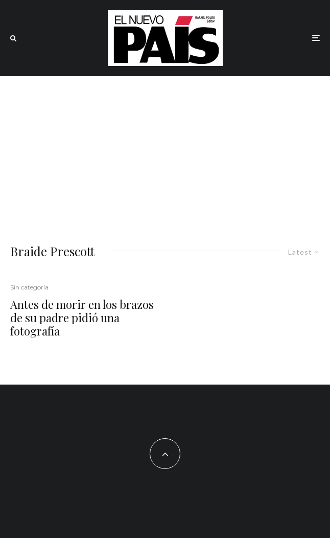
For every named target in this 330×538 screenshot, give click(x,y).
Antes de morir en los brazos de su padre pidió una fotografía (82, 318)
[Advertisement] (165, 153)
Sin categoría (29, 287)
